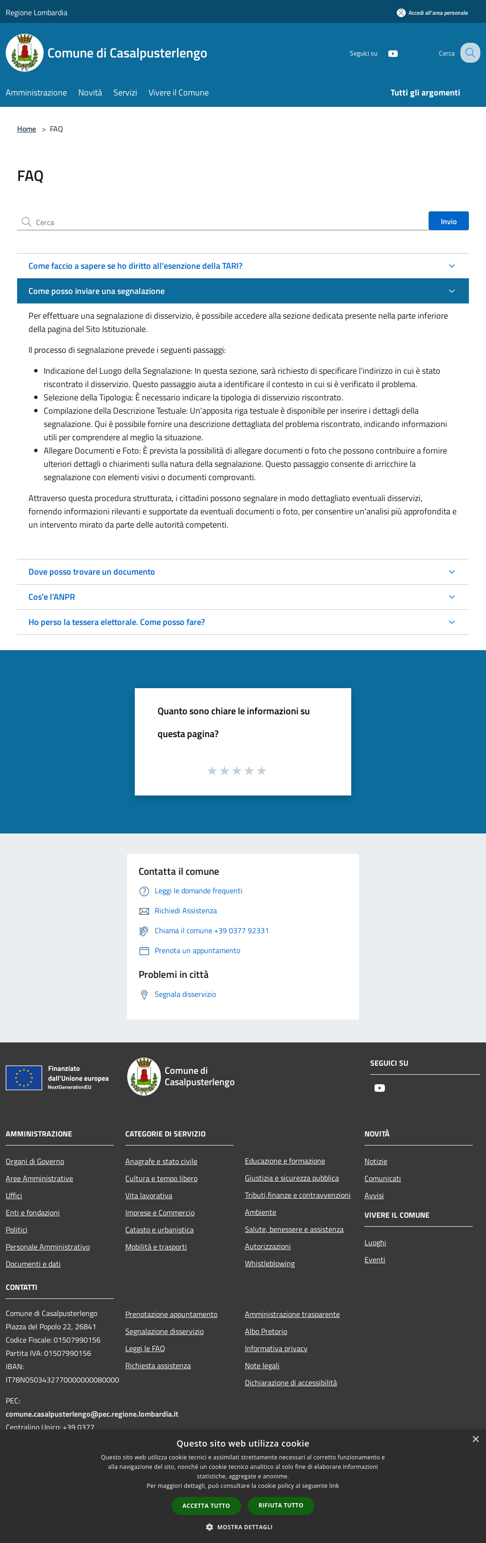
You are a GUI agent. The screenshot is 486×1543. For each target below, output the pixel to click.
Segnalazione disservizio (164, 1331)
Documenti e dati (33, 1263)
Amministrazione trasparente (292, 1314)
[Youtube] (384, 52)
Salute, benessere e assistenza (294, 1229)
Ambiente (260, 1212)
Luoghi (375, 1242)
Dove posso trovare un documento (91, 571)
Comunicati (382, 1178)
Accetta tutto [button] (206, 1506)
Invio (449, 221)
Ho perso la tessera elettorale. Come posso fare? (116, 621)
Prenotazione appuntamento (171, 1314)
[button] (243, 1527)
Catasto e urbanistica (159, 1229)
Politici (17, 1229)
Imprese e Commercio (160, 1212)
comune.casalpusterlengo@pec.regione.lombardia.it (92, 1414)
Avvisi (374, 1195)
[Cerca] (469, 52)
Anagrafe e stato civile (161, 1161)
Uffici (14, 1195)
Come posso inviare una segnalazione (96, 290)
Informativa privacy (276, 1348)
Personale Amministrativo (48, 1246)
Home (26, 128)
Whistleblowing (270, 1263)
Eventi (374, 1259)
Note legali (262, 1365)
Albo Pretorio (266, 1331)
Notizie (375, 1161)
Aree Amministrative (39, 1178)
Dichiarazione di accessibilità (291, 1382)
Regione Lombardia (36, 12)
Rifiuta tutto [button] (281, 1505)
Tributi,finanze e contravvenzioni (298, 1195)
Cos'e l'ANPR (51, 596)
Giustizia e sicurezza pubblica (292, 1177)
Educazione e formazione (285, 1160)
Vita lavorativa (148, 1195)
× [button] (475, 1439)
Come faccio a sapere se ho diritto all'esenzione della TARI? (135, 265)
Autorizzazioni (268, 1246)
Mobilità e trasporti (156, 1246)
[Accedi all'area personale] (432, 12)
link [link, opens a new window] (334, 1486)
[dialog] (243, 1486)
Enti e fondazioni (33, 1212)
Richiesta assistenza (158, 1365)
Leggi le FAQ (145, 1348)
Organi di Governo (35, 1161)
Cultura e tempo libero (161, 1178)
